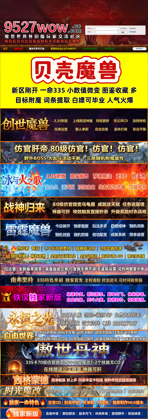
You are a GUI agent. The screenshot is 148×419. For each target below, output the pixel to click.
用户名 (89, 28)
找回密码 (132, 28)
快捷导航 (139, 49)
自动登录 (122, 28)
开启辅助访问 (147, 13)
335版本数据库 (89, 48)
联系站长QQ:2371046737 (63, 48)
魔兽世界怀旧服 (36, 48)
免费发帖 (18, 48)
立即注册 (132, 32)
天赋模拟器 (109, 48)
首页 (5, 48)
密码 (89, 32)
